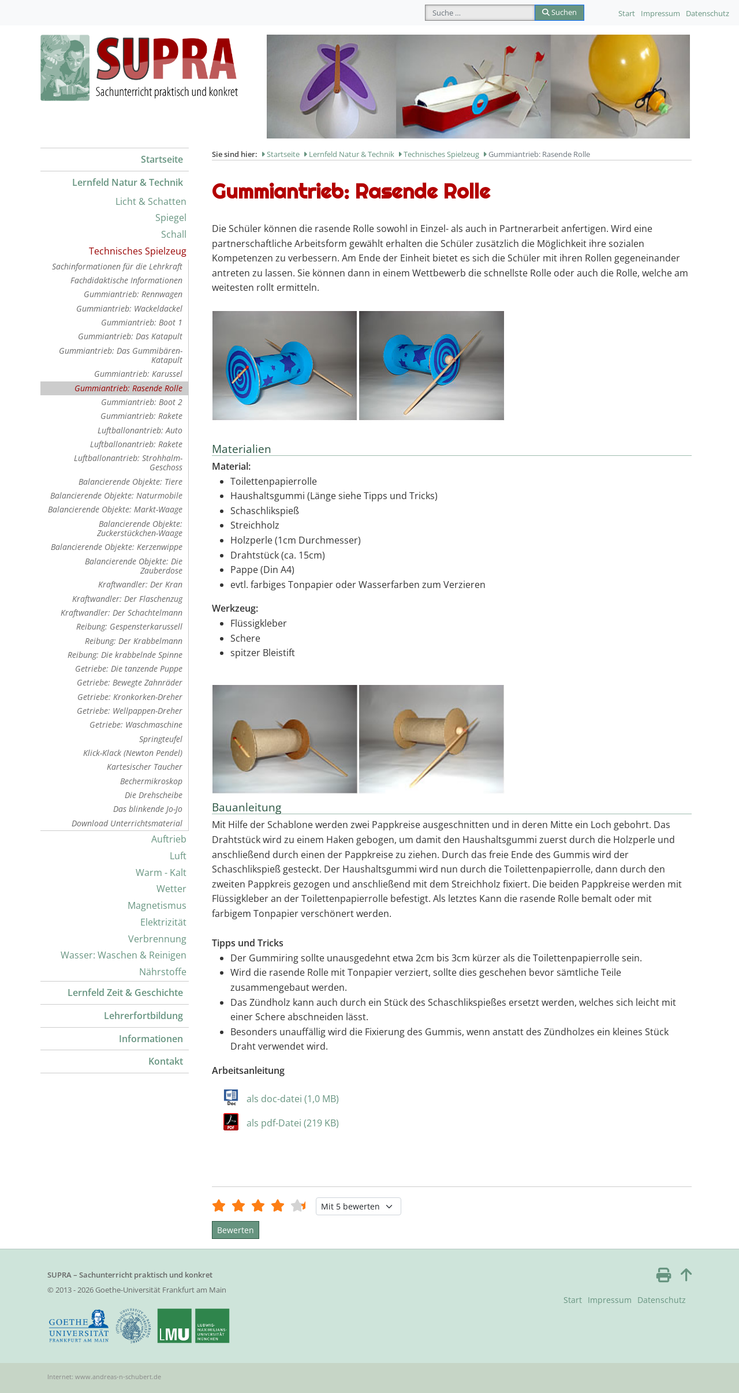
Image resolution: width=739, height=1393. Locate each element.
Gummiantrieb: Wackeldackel (129, 308)
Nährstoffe (162, 971)
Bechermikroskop (151, 781)
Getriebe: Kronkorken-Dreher (129, 696)
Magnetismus (157, 905)
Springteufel (160, 738)
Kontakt (165, 1061)
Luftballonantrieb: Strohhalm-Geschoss (128, 462)
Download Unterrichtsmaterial (127, 823)
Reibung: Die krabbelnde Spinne (125, 654)
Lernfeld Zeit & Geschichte (125, 992)
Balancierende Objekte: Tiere (130, 481)
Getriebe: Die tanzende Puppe (128, 668)
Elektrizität (163, 922)
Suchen (559, 12)
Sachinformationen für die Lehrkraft (117, 266)
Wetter (171, 888)
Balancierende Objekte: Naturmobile (116, 495)
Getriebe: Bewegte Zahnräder (129, 682)
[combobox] (480, 13)
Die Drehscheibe (153, 794)
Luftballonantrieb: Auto (140, 430)
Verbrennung (157, 939)
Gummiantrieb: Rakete (141, 415)
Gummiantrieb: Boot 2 (141, 401)
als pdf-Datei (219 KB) (293, 1123)
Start (626, 13)
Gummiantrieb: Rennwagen (133, 294)
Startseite (162, 159)
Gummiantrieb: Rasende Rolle (128, 388)
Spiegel (170, 217)
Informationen (151, 1038)
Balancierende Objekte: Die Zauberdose (133, 566)
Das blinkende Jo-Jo (147, 808)
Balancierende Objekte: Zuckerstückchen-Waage (139, 528)
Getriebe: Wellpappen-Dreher (129, 710)
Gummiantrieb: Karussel (138, 373)
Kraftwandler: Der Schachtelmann (121, 612)
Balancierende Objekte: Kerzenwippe (116, 546)
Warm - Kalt (161, 872)
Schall (173, 234)
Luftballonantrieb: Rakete (136, 444)
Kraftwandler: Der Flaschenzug (127, 598)
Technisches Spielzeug (137, 251)
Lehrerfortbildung (143, 1015)
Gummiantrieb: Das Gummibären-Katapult (120, 355)
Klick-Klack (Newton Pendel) (132, 752)
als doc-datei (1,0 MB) (293, 1098)
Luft (178, 855)
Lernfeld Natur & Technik (127, 182)
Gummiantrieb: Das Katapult (130, 336)
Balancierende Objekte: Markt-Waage (115, 509)
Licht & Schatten (150, 201)
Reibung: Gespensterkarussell (129, 626)
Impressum (660, 13)
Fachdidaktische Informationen (126, 280)
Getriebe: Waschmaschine (135, 724)
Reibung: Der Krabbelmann (133, 640)
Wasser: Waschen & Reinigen (123, 955)
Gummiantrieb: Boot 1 (141, 322)
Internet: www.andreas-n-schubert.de (104, 1376)
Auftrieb (168, 839)
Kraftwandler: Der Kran (140, 584)
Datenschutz (707, 13)
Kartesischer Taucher (144, 766)
